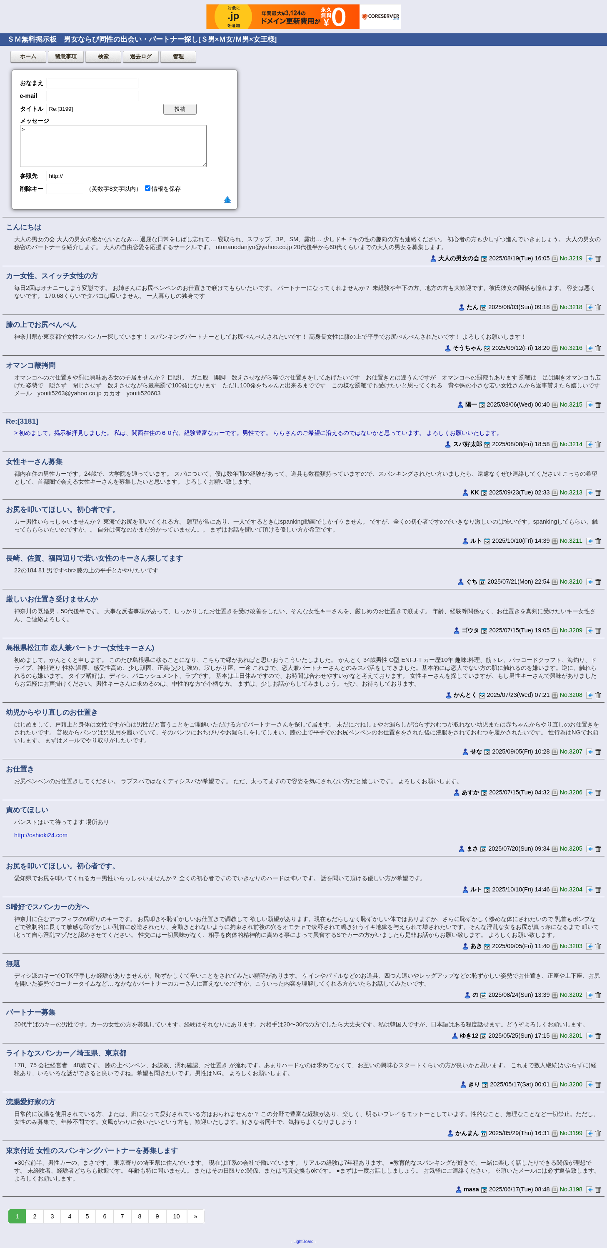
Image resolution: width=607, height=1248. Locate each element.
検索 (103, 56)
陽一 (471, 404)
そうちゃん (467, 347)
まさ (472, 848)
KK (474, 492)
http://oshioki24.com (40, 835)
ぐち (471, 581)
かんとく (465, 694)
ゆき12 (469, 1035)
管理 (178, 56)
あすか (470, 792)
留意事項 (66, 56)
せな (476, 751)
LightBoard (303, 1241)
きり (474, 1084)
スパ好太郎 (467, 444)
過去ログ (141, 56)
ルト (476, 540)
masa (471, 1189)
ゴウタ (470, 630)
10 (176, 1216)
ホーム (28, 56)
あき (476, 946)
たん (472, 307)
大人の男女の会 (458, 258)
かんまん (467, 1133)
